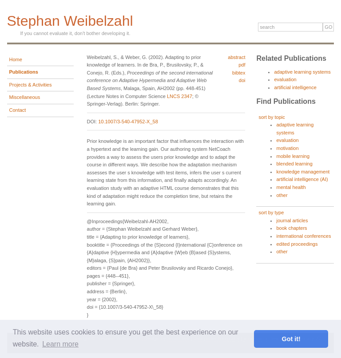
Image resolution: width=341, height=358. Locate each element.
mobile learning (292, 156)
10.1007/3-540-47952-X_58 (128, 121)
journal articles (292, 220)
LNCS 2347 (179, 96)
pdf (241, 64)
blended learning (294, 163)
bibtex (238, 72)
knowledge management (302, 171)
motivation (287, 148)
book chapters (291, 228)
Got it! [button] (291, 338)
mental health (290, 187)
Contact (17, 110)
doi (242, 80)
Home (15, 59)
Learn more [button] (60, 344)
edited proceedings (296, 244)
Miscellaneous (24, 97)
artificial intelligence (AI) (302, 179)
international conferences (303, 236)
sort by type (271, 212)
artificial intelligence (295, 87)
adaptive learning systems (302, 72)
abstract (236, 57)
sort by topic (271, 117)
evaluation (285, 79)
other (281, 195)
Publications (23, 72)
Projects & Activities (30, 84)
